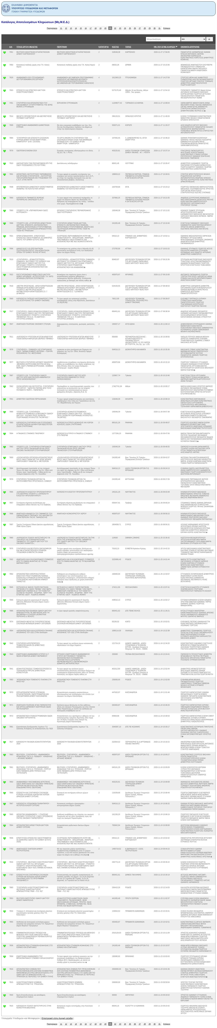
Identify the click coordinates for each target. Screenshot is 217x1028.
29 (150, 28)
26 (135, 28)
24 (125, 28)
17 (91, 28)
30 (155, 28)
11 (61, 28)
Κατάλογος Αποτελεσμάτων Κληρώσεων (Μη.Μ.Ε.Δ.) (35, 22)
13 (71, 28)
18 (96, 28)
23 (120, 28)
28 (145, 28)
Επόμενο (166, 28)
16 (86, 28)
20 (105, 28)
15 (81, 28)
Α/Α (10, 47)
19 (101, 28)
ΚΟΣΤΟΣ (115, 47)
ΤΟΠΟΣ (128, 47)
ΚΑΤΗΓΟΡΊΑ (103, 47)
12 (66, 28)
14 (76, 28)
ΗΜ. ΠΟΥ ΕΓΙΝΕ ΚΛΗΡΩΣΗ (164, 47)
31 (160, 28)
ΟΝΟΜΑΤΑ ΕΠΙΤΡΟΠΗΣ (190, 47)
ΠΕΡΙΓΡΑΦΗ (62, 47)
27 (140, 28)
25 (130, 28)
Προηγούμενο (52, 28)
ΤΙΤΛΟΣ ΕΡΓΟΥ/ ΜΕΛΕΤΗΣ (26, 47)
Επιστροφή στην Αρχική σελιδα (57, 1018)
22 (115, 28)
